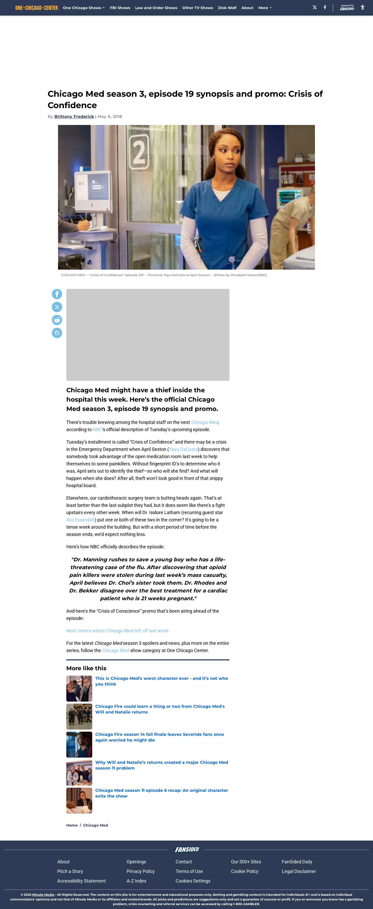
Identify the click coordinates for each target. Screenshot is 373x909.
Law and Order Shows (156, 7)
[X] (315, 7)
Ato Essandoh (80, 519)
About (247, 7)
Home (72, 825)
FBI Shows (120, 7)
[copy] (57, 333)
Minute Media (43, 895)
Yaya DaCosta (183, 449)
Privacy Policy (141, 871)
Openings (136, 861)
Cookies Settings (193, 881)
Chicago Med (115, 650)
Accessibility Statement (81, 881)
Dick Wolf (227, 7)
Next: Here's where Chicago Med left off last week (117, 630)
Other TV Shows (197, 7)
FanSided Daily (297, 861)
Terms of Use (189, 871)
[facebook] (325, 7)
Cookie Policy (245, 871)
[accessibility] (362, 7)
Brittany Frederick (74, 116)
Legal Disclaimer (299, 871)
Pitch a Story (70, 871)
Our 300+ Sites (246, 861)
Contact (184, 861)
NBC (97, 429)
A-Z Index (136, 881)
